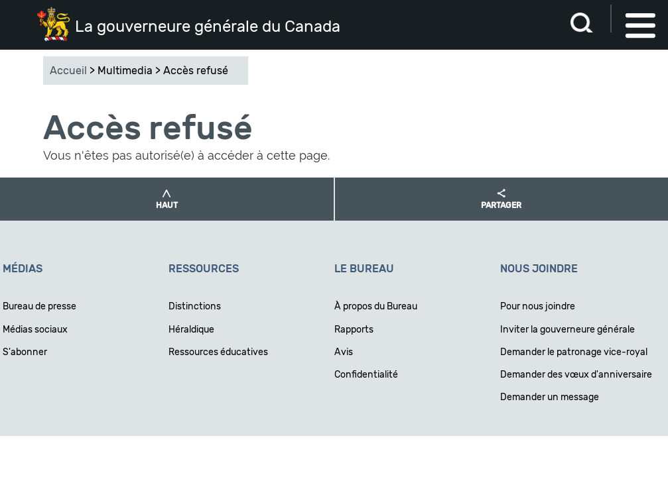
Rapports (353, 329)
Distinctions (194, 306)
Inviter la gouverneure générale (567, 329)
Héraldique (191, 329)
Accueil (68, 70)
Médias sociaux (35, 329)
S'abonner (25, 352)
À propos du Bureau (375, 306)
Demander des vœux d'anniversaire (576, 374)
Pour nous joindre (537, 306)
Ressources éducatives (218, 352)
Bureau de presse (39, 306)
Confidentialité (366, 374)
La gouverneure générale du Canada (207, 26)
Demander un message (549, 397)
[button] (167, 199)
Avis (343, 352)
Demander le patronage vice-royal (573, 352)
